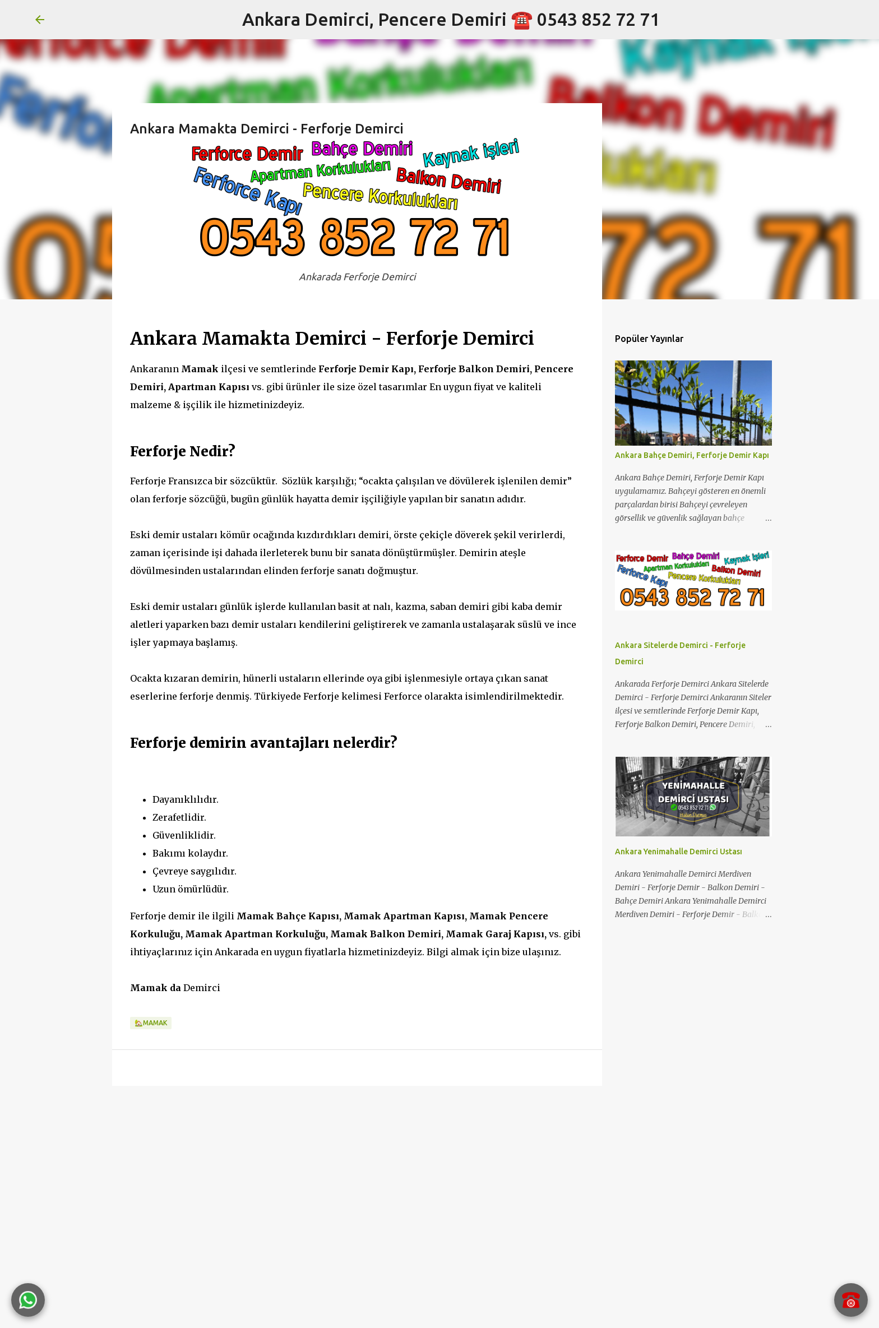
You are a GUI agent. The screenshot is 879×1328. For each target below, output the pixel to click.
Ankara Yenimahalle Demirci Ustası (678, 851)
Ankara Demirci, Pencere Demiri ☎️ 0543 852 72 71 (451, 19)
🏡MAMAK (151, 1022)
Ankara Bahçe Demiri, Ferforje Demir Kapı (692, 455)
